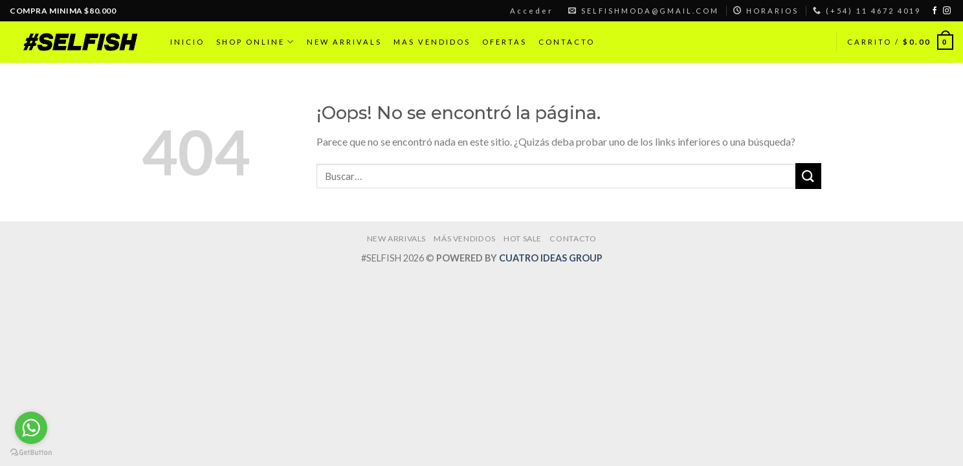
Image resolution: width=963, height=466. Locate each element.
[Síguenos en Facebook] (934, 11)
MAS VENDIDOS (431, 42)
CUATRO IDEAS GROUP (551, 257)
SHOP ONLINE (255, 42)
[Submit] (808, 175)
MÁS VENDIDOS (464, 238)
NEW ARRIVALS (344, 42)
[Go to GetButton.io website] (31, 453)
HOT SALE (523, 238)
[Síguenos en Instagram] (947, 11)
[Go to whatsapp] (31, 428)
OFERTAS (504, 42)
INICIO (187, 42)
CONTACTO (566, 42)
